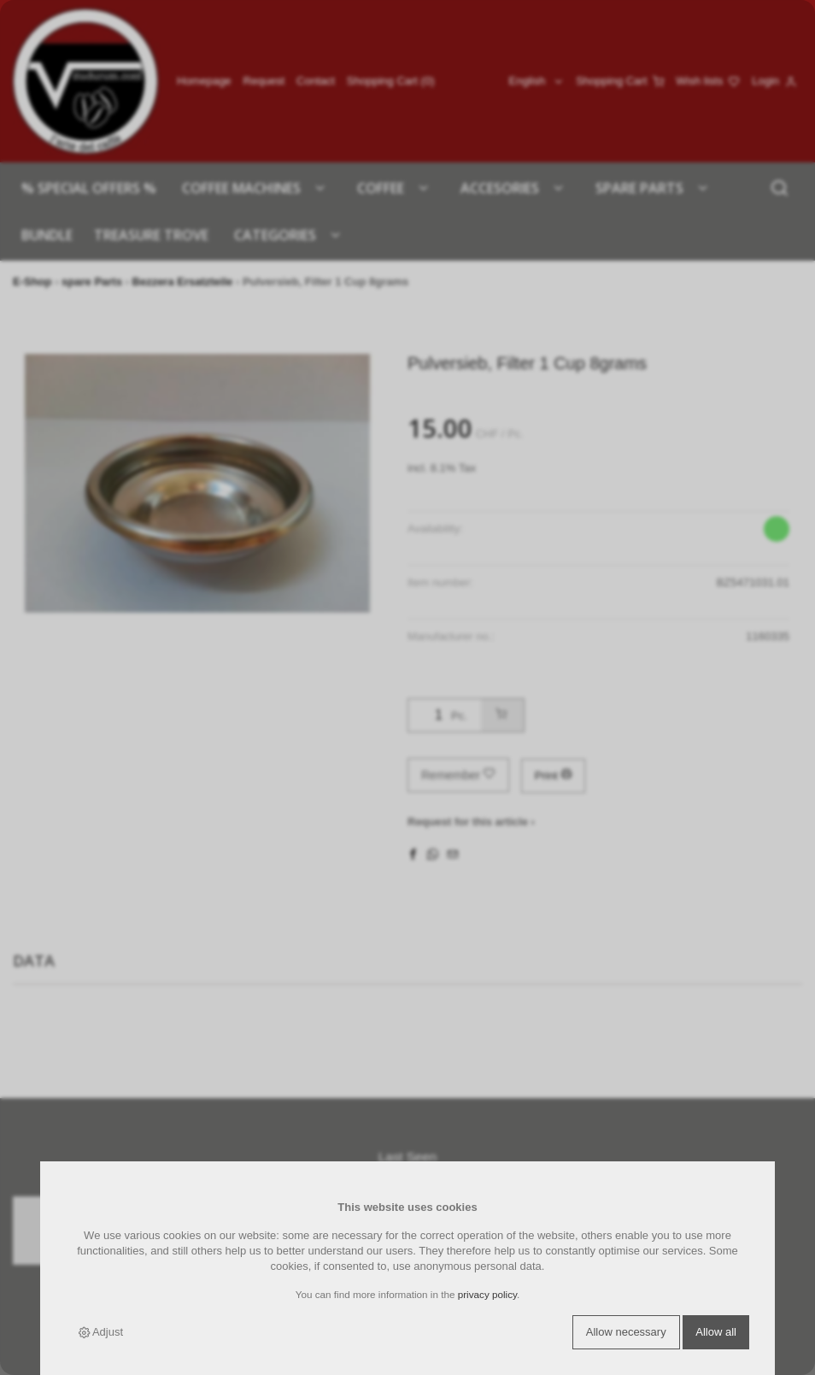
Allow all (715, 1331)
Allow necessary (626, 1331)
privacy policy (487, 1294)
